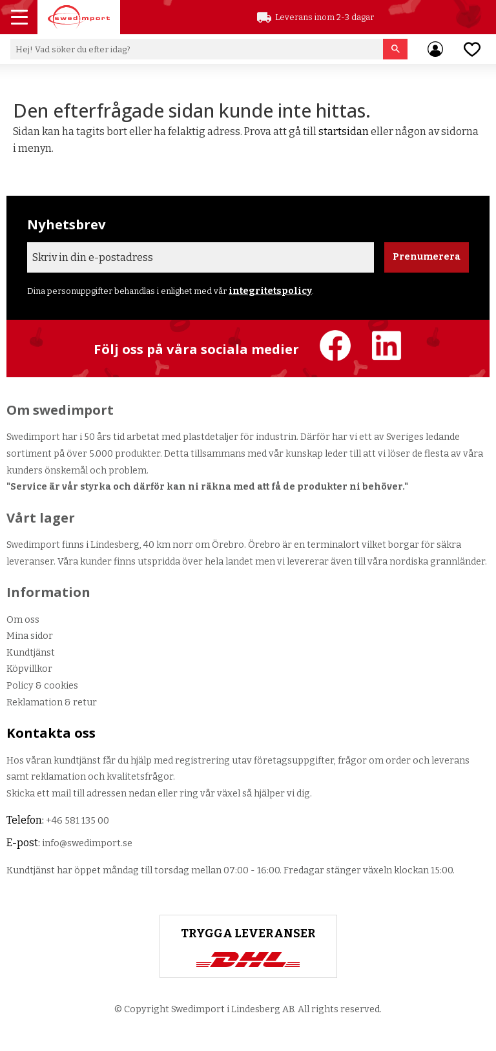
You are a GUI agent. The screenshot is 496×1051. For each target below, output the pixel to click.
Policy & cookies (42, 685)
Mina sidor (29, 635)
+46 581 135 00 (77, 820)
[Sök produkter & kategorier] (196, 49)
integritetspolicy (270, 291)
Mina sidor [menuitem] (435, 49)
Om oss (22, 619)
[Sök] (395, 49)
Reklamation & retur (51, 702)
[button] (20, 18)
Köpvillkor (29, 668)
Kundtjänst (30, 652)
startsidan (343, 131)
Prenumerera (426, 256)
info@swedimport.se (87, 843)
